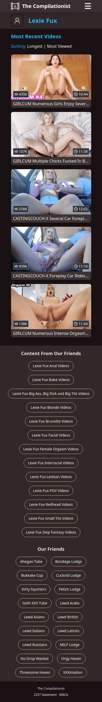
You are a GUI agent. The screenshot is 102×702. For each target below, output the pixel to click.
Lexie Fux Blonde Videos (51, 407)
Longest (35, 46)
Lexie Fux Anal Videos (51, 365)
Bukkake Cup (32, 575)
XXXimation (72, 672)
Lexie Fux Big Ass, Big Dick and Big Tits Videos (50, 393)
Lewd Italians (34, 630)
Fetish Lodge (69, 589)
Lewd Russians (34, 644)
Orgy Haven (71, 658)
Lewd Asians (34, 616)
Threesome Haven (35, 672)
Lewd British (67, 616)
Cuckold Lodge (68, 575)
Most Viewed (59, 46)
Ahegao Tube (31, 561)
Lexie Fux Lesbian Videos (51, 476)
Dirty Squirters (34, 589)
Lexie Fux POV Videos (51, 490)
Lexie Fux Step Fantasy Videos (51, 532)
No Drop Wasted (35, 658)
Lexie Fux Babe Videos (51, 379)
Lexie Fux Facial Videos (51, 435)
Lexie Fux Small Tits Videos (51, 518)
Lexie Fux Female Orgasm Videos (51, 449)
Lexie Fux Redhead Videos (51, 504)
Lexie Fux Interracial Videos (51, 462)
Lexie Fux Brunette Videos (51, 421)
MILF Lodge (70, 644)
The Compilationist (41, 6)
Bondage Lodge (68, 561)
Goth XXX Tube (34, 603)
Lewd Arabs (70, 603)
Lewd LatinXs (69, 630)
